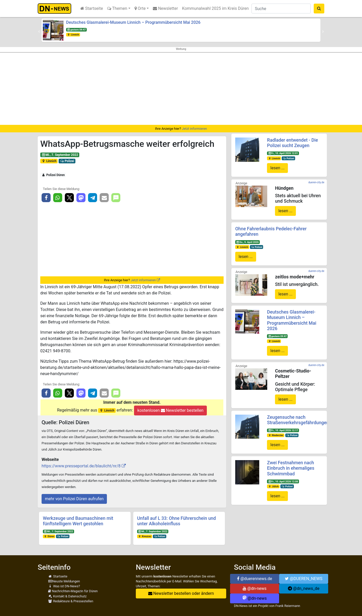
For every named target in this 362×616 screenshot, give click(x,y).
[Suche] (281, 8)
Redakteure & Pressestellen (70, 601)
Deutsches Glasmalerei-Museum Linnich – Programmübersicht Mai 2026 (133, 22)
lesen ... (277, 167)
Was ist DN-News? (64, 586)
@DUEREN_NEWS (303, 578)
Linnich (73, 34)
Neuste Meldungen (64, 581)
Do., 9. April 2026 (247, 242)
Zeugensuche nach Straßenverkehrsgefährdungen (298, 420)
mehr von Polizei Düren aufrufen (74, 498)
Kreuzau (144, 536)
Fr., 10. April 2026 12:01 (283, 153)
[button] (39, 31)
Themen (117, 8)
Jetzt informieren (194, 129)
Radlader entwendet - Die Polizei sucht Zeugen (292, 143)
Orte (140, 8)
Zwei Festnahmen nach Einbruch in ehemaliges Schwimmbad (290, 468)
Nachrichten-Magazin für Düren (73, 591)
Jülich (273, 486)
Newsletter (165, 8)
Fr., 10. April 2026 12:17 (283, 430)
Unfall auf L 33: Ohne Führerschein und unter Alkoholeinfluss (176, 521)
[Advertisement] (181, 88)
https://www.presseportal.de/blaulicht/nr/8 (81, 465)
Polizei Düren (53, 175)
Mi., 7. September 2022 (60, 155)
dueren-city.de (316, 182)
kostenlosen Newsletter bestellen (170, 410)
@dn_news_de (303, 588)
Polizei (67, 161)
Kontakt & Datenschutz (67, 596)
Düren (49, 536)
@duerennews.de (254, 578)
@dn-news (254, 588)
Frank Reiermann (288, 606)
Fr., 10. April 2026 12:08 (283, 481)
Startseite (91, 8)
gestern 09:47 (76, 29)
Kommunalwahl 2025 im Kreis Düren (215, 8)
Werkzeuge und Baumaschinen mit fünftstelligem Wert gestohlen (78, 521)
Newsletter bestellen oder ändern (181, 593)
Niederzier (275, 435)
